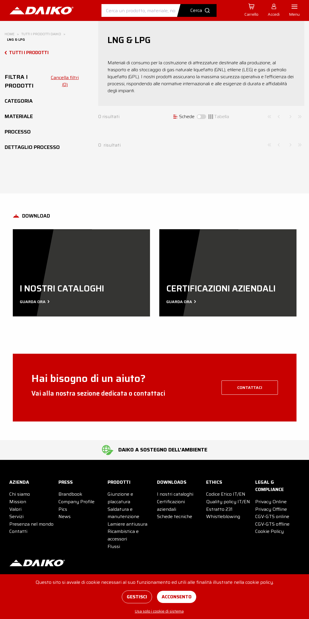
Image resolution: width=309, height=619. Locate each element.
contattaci (249, 387)
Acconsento (177, 596)
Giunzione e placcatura (120, 497)
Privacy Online (271, 501)
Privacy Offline (271, 509)
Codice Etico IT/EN (225, 494)
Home (10, 34)
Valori (15, 509)
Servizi (16, 516)
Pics (62, 509)
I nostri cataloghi (175, 494)
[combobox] (159, 10)
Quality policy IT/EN (228, 501)
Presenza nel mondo (31, 524)
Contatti (18, 531)
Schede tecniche (174, 516)
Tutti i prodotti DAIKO (41, 34)
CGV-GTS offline (272, 524)
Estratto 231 (219, 509)
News (64, 516)
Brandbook (70, 494)
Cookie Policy (269, 531)
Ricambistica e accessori (123, 535)
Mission (17, 501)
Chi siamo (19, 494)
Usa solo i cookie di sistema (159, 611)
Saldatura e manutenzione (123, 513)
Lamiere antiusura (127, 524)
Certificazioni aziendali (171, 505)
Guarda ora (34, 301)
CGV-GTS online (272, 516)
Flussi (114, 546)
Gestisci (137, 596)
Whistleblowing (223, 516)
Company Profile (76, 501)
